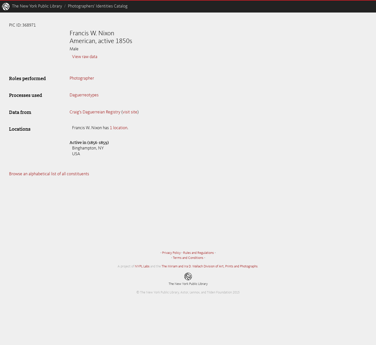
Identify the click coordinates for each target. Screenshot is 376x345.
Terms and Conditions (188, 258)
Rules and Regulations (198, 253)
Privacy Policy (171, 253)
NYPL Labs (142, 266)
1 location (118, 128)
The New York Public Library (37, 6)
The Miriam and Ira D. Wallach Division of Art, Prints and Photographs (210, 266)
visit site (130, 112)
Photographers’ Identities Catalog (98, 6)
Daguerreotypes (84, 95)
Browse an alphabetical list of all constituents (49, 174)
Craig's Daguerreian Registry (95, 112)
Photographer (82, 78)
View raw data (84, 57)
